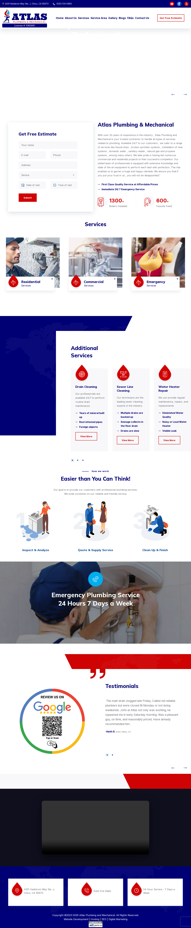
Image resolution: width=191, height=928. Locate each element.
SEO (103, 919)
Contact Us (142, 18)
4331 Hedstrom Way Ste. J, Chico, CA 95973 (25, 3)
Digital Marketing (118, 919)
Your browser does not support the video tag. (95, 827)
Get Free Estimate (171, 17)
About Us (71, 18)
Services (83, 18)
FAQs (130, 18)
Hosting (95, 919)
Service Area (99, 18)
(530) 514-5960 (62, 4)
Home (60, 18)
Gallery (112, 18)
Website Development (76, 919)
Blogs (122, 18)
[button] (72, 460)
